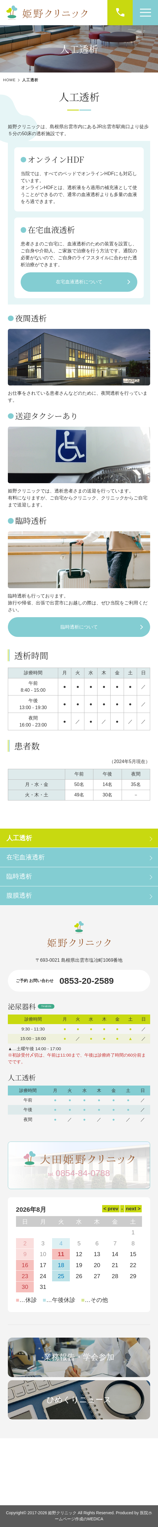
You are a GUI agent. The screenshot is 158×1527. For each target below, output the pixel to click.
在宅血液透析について (79, 281)
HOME (9, 80)
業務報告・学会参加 (79, 1356)
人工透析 (19, 838)
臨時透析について (79, 626)
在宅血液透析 (25, 857)
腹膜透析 (19, 895)
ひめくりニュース (79, 1399)
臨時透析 (19, 876)
